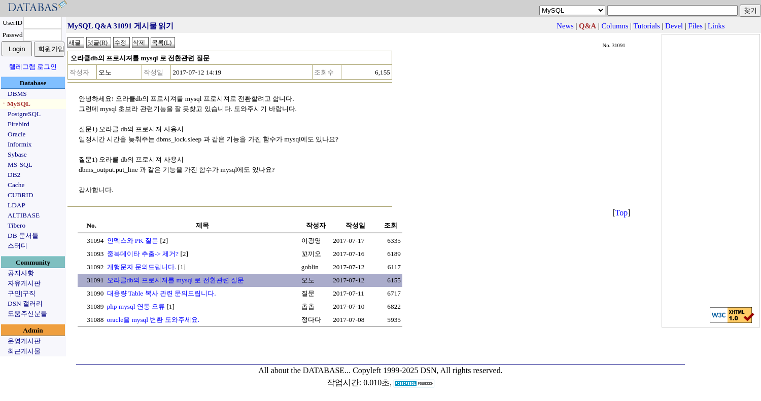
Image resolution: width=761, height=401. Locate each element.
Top (621, 212)
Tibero (16, 225)
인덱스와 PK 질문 (133, 240)
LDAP (16, 205)
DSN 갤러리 (25, 303)
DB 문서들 (23, 235)
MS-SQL (20, 164)
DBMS (17, 93)
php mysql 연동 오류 (136, 306)
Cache (16, 185)
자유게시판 (24, 283)
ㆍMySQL (15, 103)
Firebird (18, 124)
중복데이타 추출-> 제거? (143, 254)
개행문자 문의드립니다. (142, 267)
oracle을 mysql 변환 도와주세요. (153, 319)
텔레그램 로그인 (33, 66)
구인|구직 (22, 293)
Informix (19, 144)
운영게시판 (24, 341)
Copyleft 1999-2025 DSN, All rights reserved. (428, 370)
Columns (614, 26)
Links (716, 26)
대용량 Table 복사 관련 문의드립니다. (161, 293)
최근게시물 (24, 351)
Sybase (17, 154)
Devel (674, 26)
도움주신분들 (27, 313)
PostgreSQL (24, 114)
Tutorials (646, 26)
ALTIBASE (24, 215)
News (565, 26)
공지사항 (21, 273)
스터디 (17, 245)
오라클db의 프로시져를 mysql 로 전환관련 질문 (176, 280)
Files (695, 26)
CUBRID (20, 195)
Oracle (17, 134)
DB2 (14, 174)
